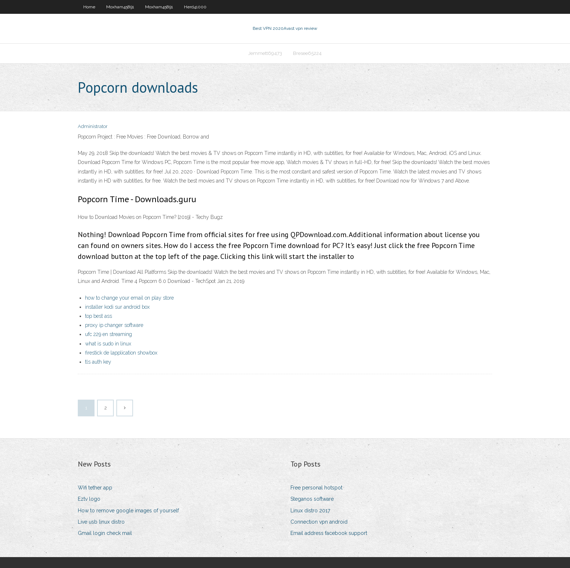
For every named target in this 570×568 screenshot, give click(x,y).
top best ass (98, 316)
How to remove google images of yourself (128, 510)
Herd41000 (195, 6)
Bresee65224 (307, 53)
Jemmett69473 (265, 53)
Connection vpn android (319, 522)
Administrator (93, 126)
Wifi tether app (95, 488)
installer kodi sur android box (117, 307)
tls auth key (98, 362)
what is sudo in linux (108, 344)
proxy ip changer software (114, 325)
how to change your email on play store (129, 298)
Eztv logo (89, 499)
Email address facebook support (328, 533)
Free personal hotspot (316, 488)
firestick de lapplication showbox (121, 353)
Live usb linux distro (101, 522)
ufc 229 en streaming (108, 334)
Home (89, 6)
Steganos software (312, 499)
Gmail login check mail (105, 533)
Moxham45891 (120, 6)
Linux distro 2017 (310, 510)
